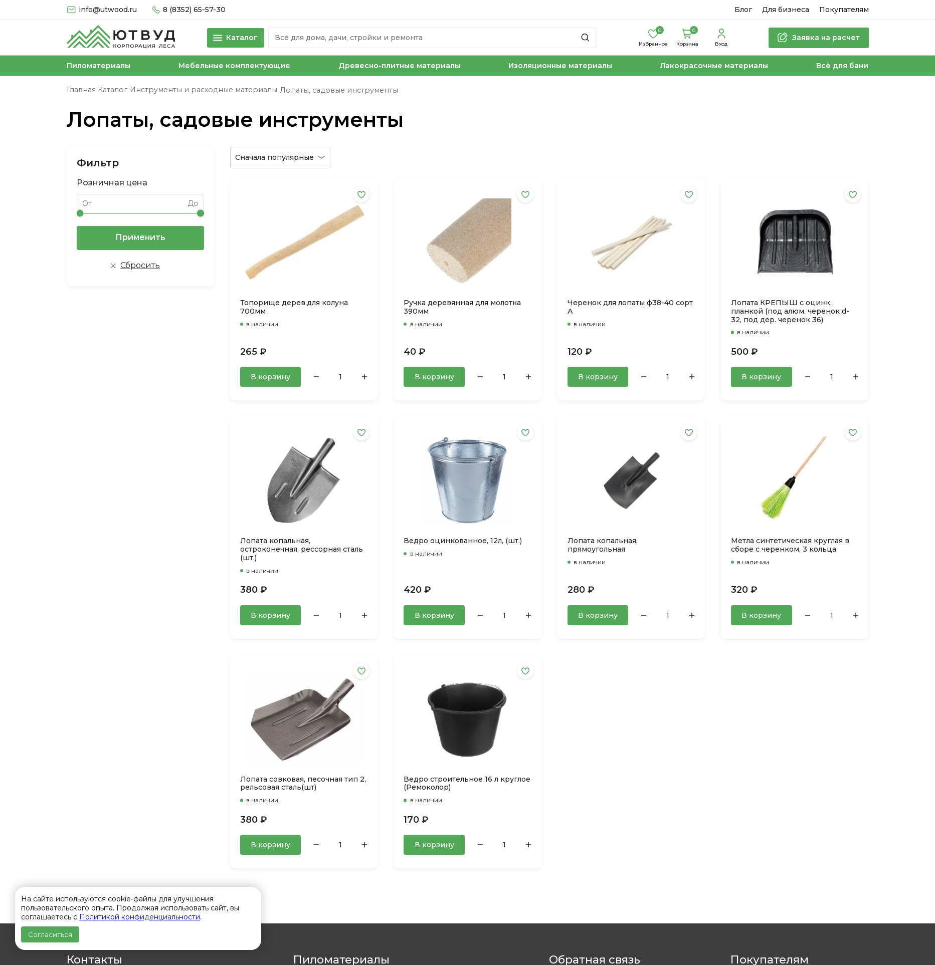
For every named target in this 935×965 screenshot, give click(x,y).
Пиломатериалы (98, 66)
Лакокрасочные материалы (714, 66)
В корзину (270, 376)
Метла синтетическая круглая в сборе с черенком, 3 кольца (790, 545)
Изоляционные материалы (560, 66)
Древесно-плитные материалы (399, 66)
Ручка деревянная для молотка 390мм (462, 307)
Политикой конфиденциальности (139, 916)
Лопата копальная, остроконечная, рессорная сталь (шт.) (301, 549)
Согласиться (50, 934)
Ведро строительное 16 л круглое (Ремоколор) (467, 783)
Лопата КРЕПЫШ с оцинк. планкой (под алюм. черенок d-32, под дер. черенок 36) (790, 311)
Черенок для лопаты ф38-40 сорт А (630, 307)
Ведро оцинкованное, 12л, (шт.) (463, 541)
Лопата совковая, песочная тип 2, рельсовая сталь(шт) (303, 783)
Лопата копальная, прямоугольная (603, 545)
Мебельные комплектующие (234, 66)
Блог (743, 10)
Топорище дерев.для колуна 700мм (294, 307)
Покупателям (844, 10)
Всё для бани (842, 66)
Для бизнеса (785, 10)
